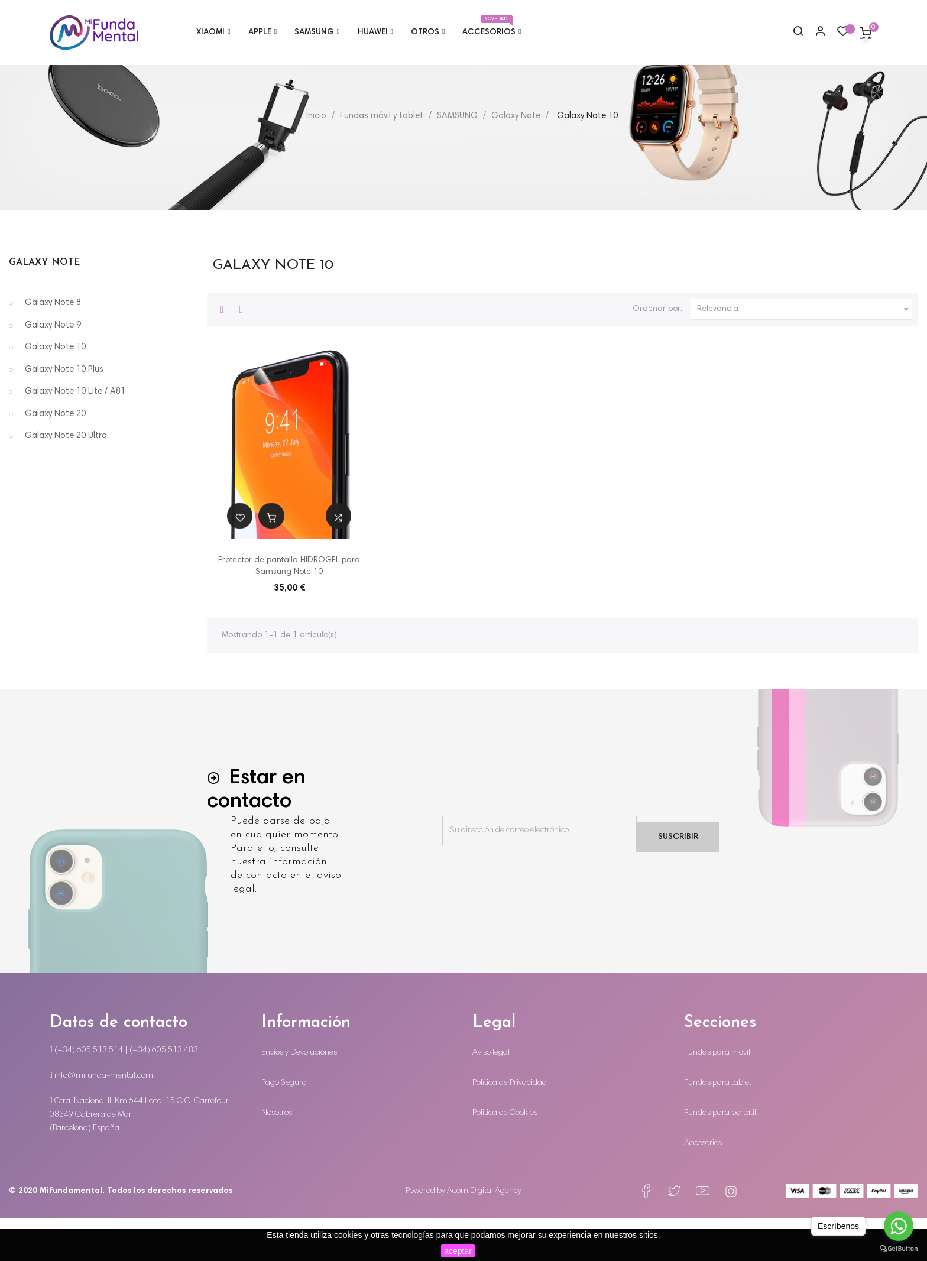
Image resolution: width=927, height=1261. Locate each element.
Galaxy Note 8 (53, 346)
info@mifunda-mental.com (101, 1119)
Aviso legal (491, 1096)
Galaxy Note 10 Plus (64, 413)
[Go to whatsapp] (898, 1226)
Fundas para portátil (720, 1156)
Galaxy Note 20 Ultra (66, 479)
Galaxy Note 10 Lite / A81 (75, 435)
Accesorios (703, 1186)
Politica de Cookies (504, 1156)
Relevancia (804, 352)
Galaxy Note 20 (55, 457)
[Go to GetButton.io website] (899, 1249)
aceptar (458, 1251)
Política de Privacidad (509, 1126)
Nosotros (276, 1156)
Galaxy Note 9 (53, 368)
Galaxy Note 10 (55, 391)
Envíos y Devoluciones (299, 1096)
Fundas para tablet (717, 1126)
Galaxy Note (44, 305)
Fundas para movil (717, 1096)
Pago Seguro (283, 1126)
